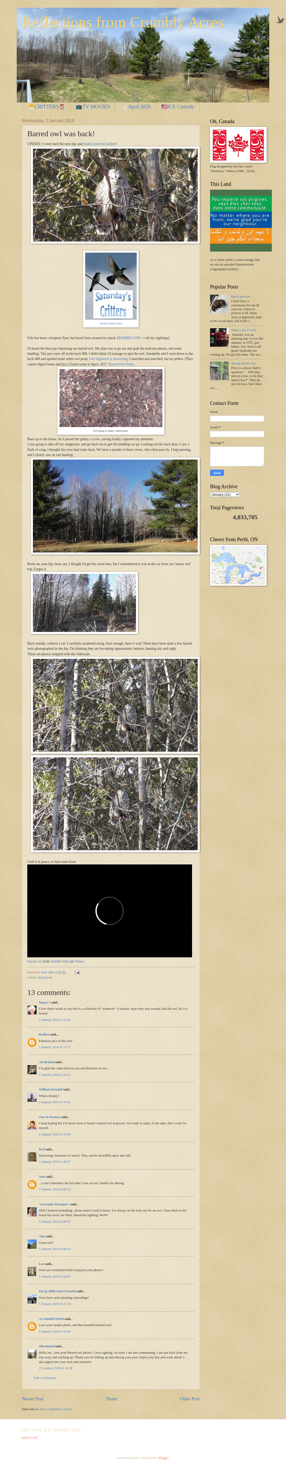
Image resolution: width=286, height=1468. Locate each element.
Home (111, 1398)
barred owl (34, 961)
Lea (41, 1264)
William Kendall (50, 1089)
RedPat (44, 1034)
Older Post (190, 1398)
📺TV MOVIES (93, 106)
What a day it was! (243, 330)
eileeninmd (46, 1346)
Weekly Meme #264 (111, 323)
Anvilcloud (46, 1062)
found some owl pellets (99, 144)
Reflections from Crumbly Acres (123, 22)
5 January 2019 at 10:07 (55, 1276)
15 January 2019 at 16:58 (55, 1368)
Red (42, 1149)
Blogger (163, 1458)
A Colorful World (51, 1319)
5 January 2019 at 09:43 (55, 1249)
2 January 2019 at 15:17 (55, 1047)
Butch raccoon (240, 296)
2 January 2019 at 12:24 (55, 1020)
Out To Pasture (49, 1117)
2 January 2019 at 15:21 (55, 1075)
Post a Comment (45, 1378)
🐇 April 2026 (135, 106)
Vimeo (79, 961)
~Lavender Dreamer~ (54, 1204)
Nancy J (44, 1002)
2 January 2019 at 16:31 (55, 1102)
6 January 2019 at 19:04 (55, 1331)
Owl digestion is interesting (108, 359)
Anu (42, 1236)
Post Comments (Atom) (56, 1409)
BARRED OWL (129, 338)
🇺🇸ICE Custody (177, 106)
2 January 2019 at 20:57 (55, 1162)
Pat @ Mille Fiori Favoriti (57, 1291)
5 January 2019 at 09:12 (55, 1189)
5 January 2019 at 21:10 (55, 1304)
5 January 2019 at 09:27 (55, 1221)
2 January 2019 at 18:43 (55, 1134)
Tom (42, 1176)
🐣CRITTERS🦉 (46, 106)
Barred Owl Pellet (121, 364)
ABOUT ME (29, 1438)
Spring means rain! (243, 363)
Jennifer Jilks (60, 961)
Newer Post (33, 1398)
